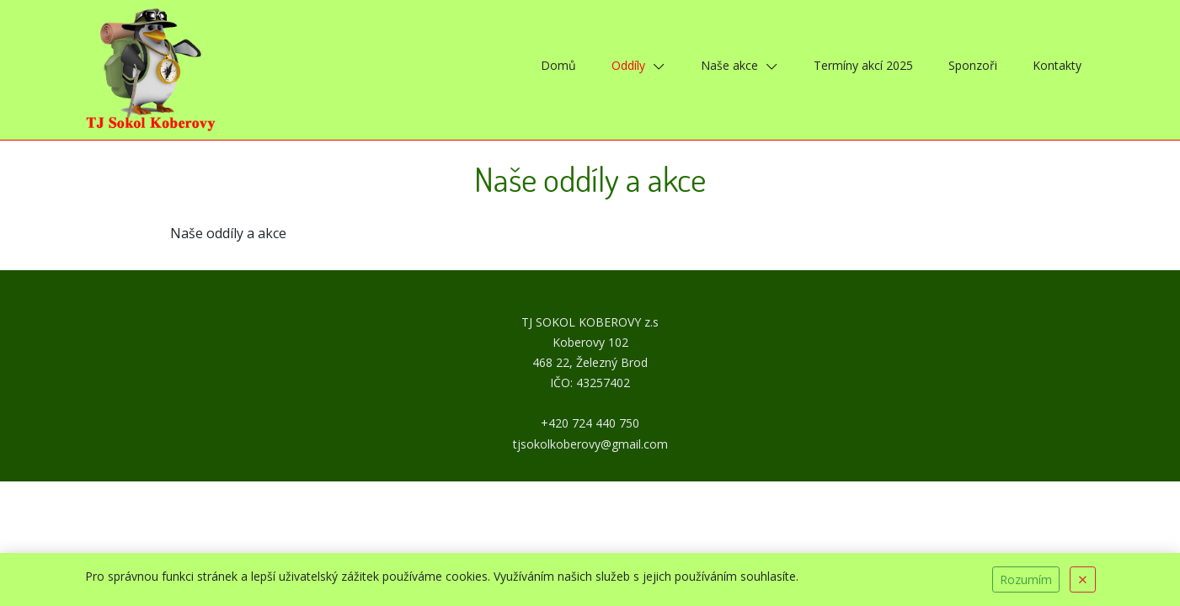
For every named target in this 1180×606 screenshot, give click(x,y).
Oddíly (628, 65)
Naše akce (729, 65)
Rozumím (1026, 579)
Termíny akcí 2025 (863, 65)
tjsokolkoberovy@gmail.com (590, 444)
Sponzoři (972, 65)
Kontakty (1057, 65)
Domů (558, 65)
